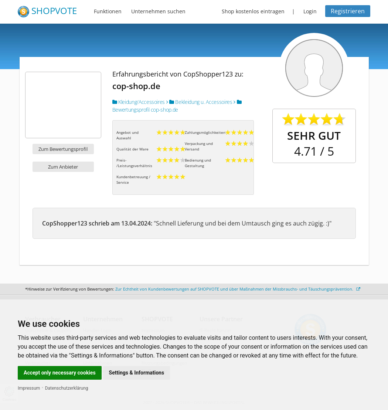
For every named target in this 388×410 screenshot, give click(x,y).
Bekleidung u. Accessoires (199, 101)
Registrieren (348, 11)
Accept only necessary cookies (60, 373)
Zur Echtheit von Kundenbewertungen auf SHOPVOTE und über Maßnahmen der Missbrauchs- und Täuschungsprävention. (237, 289)
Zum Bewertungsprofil (63, 149)
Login (310, 11)
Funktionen (108, 11)
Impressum (29, 388)
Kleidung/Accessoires (138, 101)
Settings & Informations (136, 373)
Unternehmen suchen (158, 11)
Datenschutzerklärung (66, 388)
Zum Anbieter (63, 166)
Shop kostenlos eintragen (253, 11)
